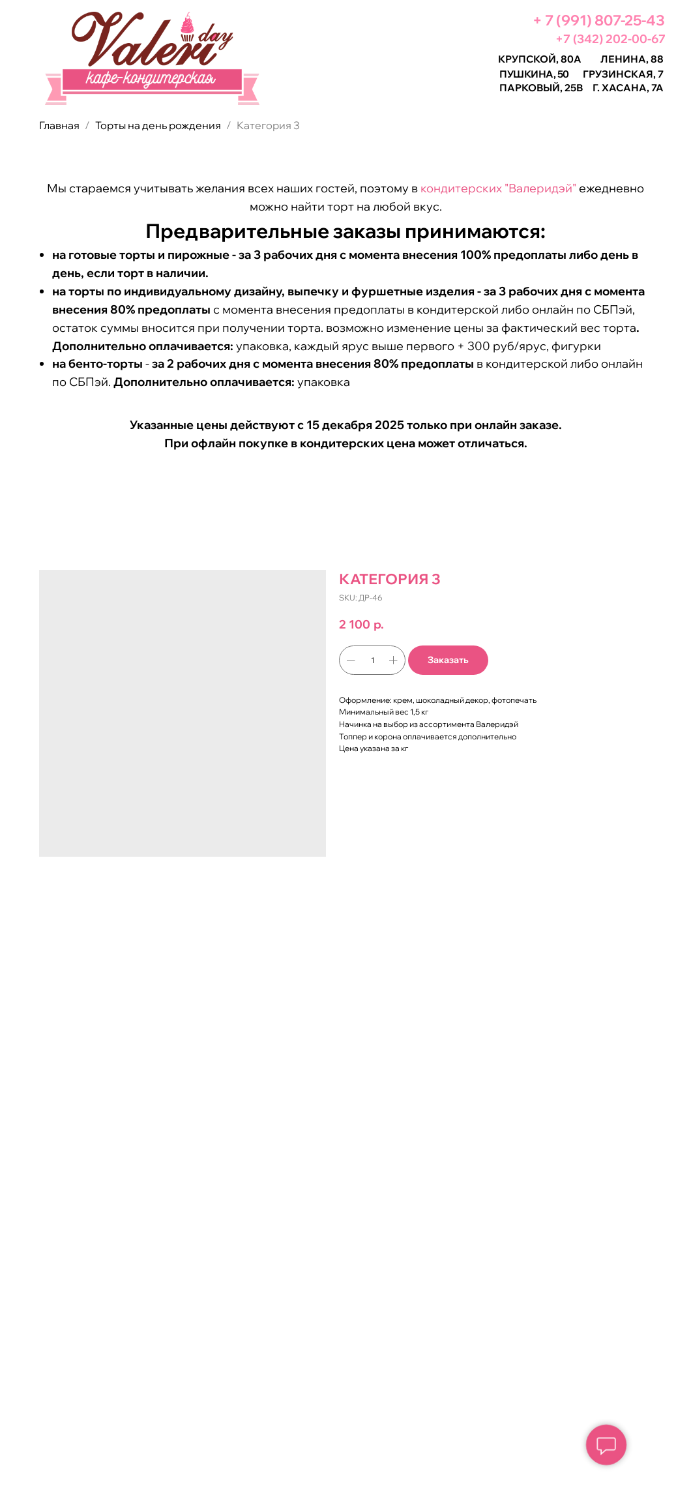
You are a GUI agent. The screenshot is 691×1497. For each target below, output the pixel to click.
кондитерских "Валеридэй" (498, 188)
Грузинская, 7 (623, 74)
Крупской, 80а (539, 59)
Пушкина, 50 (534, 74)
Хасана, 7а (633, 88)
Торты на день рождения (158, 125)
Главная (59, 125)
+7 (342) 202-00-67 (610, 38)
